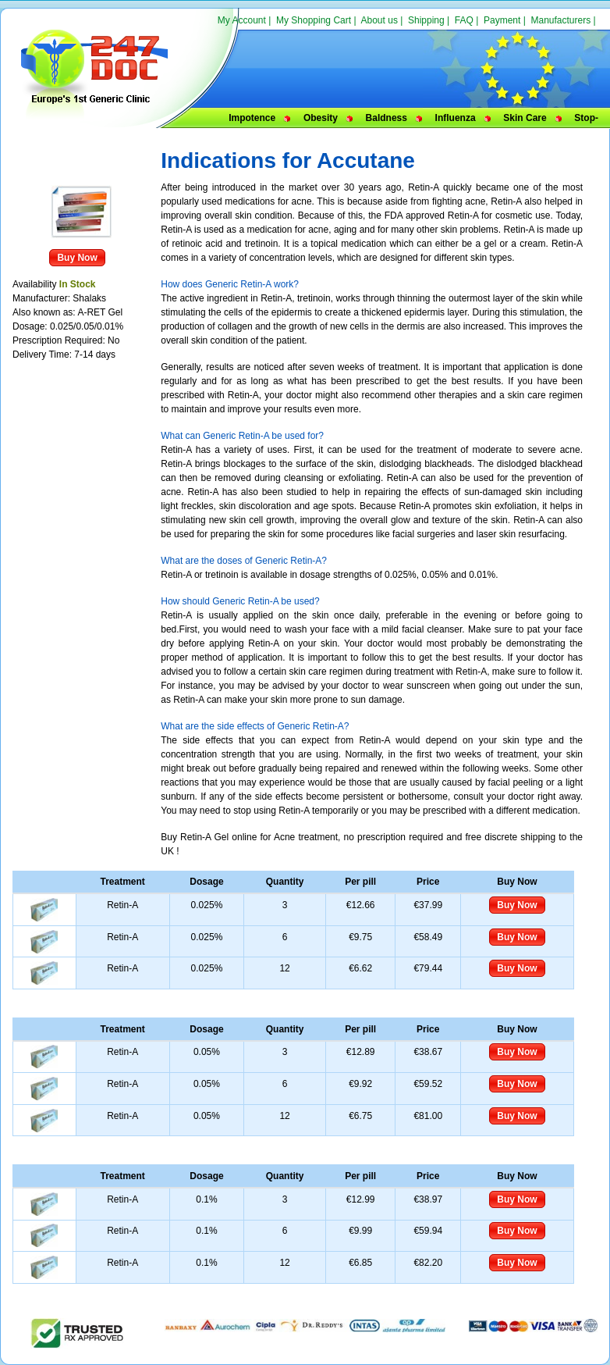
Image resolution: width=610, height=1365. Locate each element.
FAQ (464, 20)
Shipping (426, 20)
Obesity (320, 117)
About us (379, 20)
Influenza (455, 117)
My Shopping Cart (313, 20)
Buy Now (77, 257)
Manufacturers (560, 20)
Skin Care (524, 117)
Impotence (252, 117)
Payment (502, 20)
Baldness (386, 117)
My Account (242, 20)
